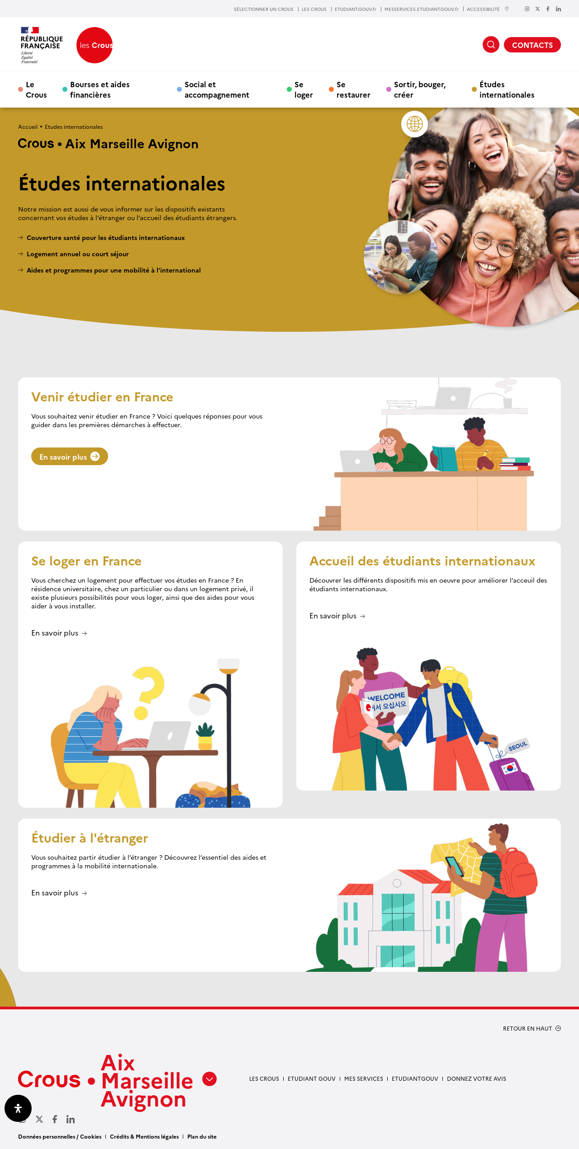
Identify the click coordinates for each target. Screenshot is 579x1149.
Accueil (28, 126)
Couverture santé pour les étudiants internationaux (106, 237)
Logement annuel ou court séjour (78, 254)
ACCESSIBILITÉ (488, 8)
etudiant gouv (312, 1078)
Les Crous (264, 1078)
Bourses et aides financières (100, 89)
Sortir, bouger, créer (420, 89)
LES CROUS (314, 9)
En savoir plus (69, 456)
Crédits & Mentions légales (144, 1136)
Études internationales (507, 89)
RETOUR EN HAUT (527, 1028)
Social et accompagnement (217, 89)
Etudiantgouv (415, 1078)
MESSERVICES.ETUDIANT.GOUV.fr (421, 9)
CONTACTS (532, 45)
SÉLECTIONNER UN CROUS (264, 9)
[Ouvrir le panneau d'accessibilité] (18, 1108)
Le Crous (36, 89)
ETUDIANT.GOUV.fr (355, 9)
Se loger (303, 89)
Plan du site (202, 1136)
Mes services (363, 1078)
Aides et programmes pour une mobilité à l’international (114, 270)
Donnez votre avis (476, 1078)
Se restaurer (353, 89)
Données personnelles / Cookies (59, 1136)
